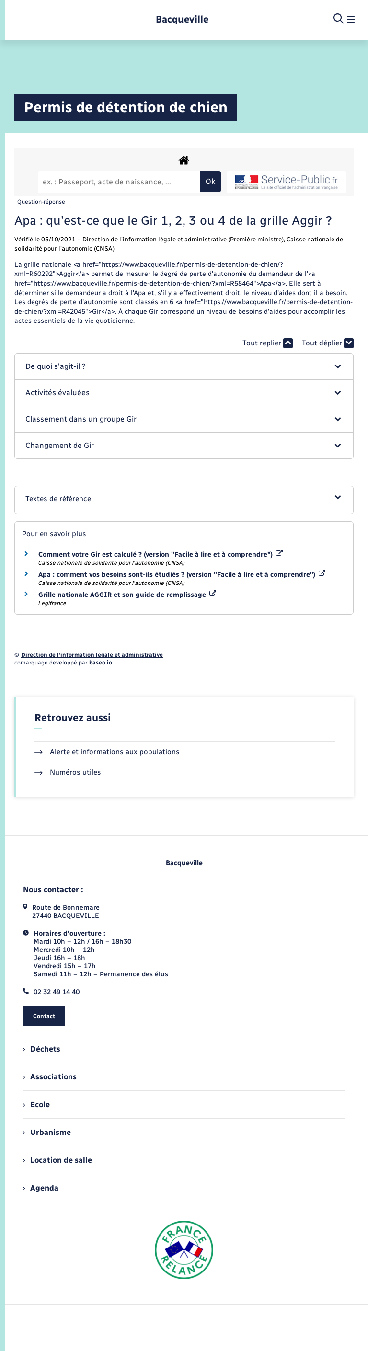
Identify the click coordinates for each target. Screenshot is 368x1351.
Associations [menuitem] (50, 1076)
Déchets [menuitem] (41, 1048)
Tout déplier (328, 343)
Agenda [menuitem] (40, 1187)
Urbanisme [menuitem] (47, 1132)
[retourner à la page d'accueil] (182, 19)
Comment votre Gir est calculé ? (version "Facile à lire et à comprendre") (160, 554)
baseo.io (100, 662)
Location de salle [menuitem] (57, 1160)
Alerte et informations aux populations (107, 751)
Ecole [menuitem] (36, 1104)
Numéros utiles (67, 772)
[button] (184, 366)
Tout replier (267, 343)
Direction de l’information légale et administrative (92, 655)
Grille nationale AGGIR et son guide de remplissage (127, 595)
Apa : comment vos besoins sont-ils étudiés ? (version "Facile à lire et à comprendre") (181, 575)
